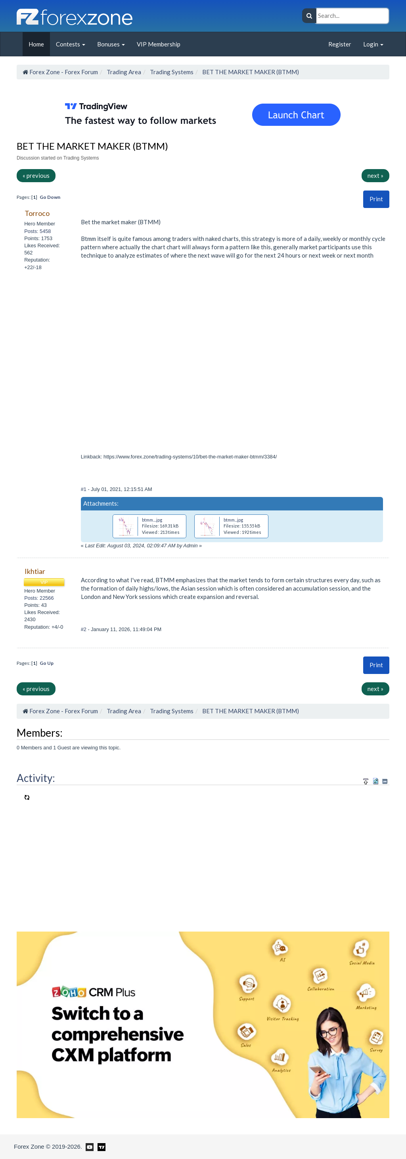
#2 (84, 629)
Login (373, 44)
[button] (376, 199)
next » (375, 175)
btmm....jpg (152, 519)
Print (376, 198)
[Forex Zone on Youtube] (89, 1146)
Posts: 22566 (39, 598)
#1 (84, 489)
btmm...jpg (233, 519)
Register (339, 44)
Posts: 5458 (37, 231)
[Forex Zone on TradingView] (100, 1146)
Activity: (36, 778)
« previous (36, 175)
